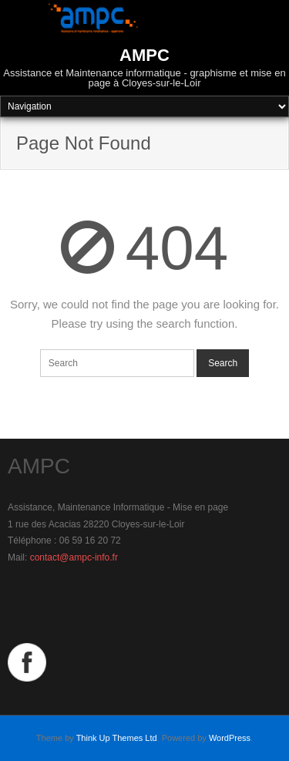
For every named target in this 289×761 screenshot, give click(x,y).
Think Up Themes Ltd (116, 737)
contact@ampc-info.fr (74, 557)
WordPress (229, 737)
